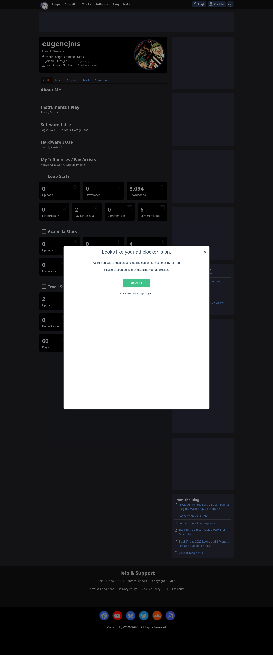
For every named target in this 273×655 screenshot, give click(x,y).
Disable (136, 283)
